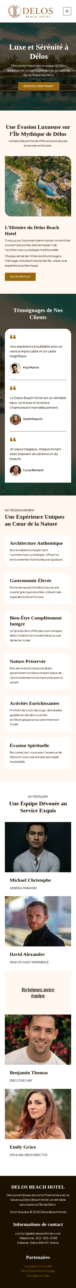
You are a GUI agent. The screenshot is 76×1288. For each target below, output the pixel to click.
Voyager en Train (38, 1275)
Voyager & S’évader (38, 1266)
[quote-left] (13, 337)
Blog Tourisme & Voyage (38, 1271)
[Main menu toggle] (67, 11)
